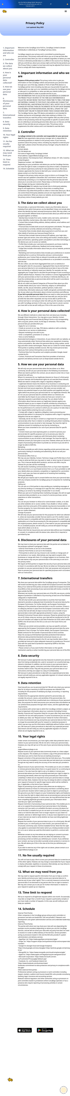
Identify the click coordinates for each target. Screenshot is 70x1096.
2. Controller (8, 59)
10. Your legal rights (9, 136)
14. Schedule (8, 168)
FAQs (55, 1060)
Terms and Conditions (21, 1080)
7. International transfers (9, 115)
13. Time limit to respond (6, 162)
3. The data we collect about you (8, 66)
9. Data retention (7, 129)
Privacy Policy (34, 1080)
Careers (56, 1054)
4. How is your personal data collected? (7, 77)
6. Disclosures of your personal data (8, 103)
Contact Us (57, 1063)
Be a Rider (56, 1057)
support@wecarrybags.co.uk (35, 1061)
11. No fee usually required (7, 144)
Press (55, 1051)
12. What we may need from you (8, 153)
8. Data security (6, 122)
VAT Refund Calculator (57, 1067)
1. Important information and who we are (8, 52)
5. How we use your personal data (7, 90)
